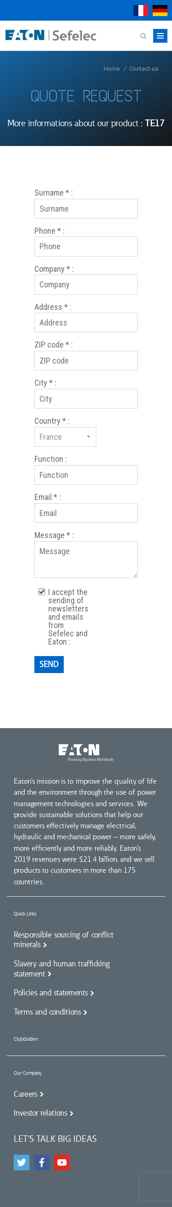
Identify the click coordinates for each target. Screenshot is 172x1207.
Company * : (54, 269)
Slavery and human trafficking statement (62, 968)
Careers (25, 1094)
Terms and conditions (47, 1011)
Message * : (54, 535)
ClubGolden (26, 1039)
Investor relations (40, 1112)
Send (49, 664)
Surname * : (53, 192)
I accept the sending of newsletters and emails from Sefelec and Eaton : (68, 617)
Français (140, 10)
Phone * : (49, 231)
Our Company (28, 1073)
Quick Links (25, 913)
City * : (45, 382)
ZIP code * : (53, 344)
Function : (50, 459)
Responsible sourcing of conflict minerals (63, 939)
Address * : (53, 307)
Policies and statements (51, 992)
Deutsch (160, 10)
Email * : (47, 497)
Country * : (52, 421)
